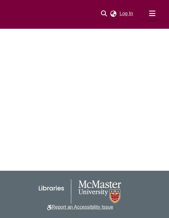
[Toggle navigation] (152, 14)
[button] (104, 13)
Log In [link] (127, 13)
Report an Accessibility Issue (82, 207)
